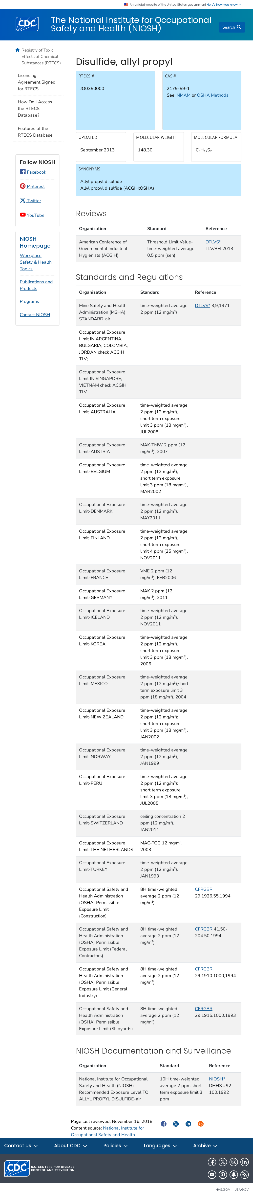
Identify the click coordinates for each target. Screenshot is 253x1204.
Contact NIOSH (35, 315)
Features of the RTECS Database (35, 132)
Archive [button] (205, 1149)
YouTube (32, 215)
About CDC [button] (71, 1149)
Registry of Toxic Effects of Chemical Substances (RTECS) (41, 56)
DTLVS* (213, 245)
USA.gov (241, 1193)
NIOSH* (217, 1083)
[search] (232, 27)
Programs (29, 301)
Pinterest (32, 186)
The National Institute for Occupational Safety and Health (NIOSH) (131, 24)
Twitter (30, 201)
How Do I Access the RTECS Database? (35, 108)
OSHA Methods (213, 99)
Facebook (33, 172)
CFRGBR (203, 893)
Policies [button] (116, 1149)
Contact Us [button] (21, 1149)
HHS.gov (223, 1193)
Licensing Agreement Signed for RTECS (37, 82)
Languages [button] (160, 1149)
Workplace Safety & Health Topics (36, 262)
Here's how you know (224, 4)
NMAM (183, 99)
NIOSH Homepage (35, 242)
